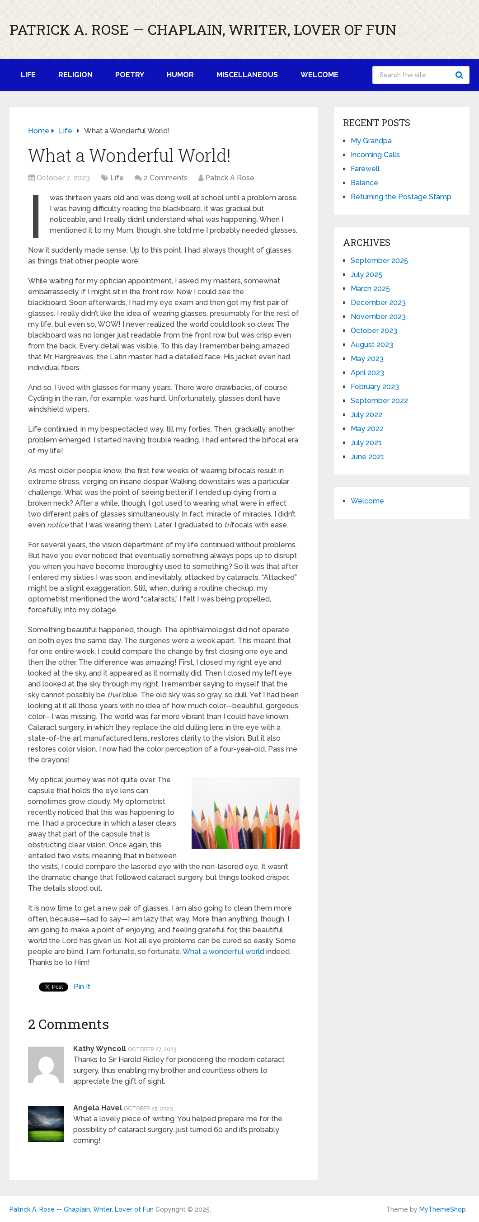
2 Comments (166, 178)
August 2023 (372, 344)
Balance (364, 183)
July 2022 (366, 414)
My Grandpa (371, 140)
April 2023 (367, 372)
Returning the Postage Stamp (401, 197)
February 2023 (375, 386)
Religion (75, 74)
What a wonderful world (223, 951)
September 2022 (379, 400)
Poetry (129, 74)
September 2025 (379, 260)
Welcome (319, 74)
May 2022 (367, 428)
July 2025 (366, 274)
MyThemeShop (442, 1209)
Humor (180, 74)
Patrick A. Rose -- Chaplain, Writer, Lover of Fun (81, 1209)
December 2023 (378, 302)
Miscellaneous (247, 74)
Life (28, 74)
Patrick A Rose (229, 178)
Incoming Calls (375, 154)
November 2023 (378, 316)
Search (460, 75)
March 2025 (370, 288)
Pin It (82, 986)
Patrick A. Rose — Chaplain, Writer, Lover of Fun (202, 29)
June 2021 (368, 456)
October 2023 (374, 330)
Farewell (365, 168)
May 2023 (367, 358)
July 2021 (366, 442)
